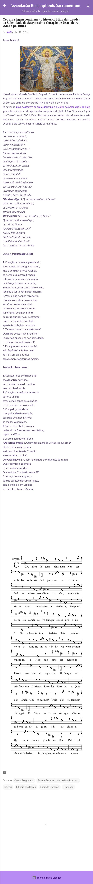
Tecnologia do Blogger (46, 877)
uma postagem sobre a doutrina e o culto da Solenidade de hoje (53, 106)
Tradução (68, 787)
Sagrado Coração (49, 787)
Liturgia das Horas (26, 787)
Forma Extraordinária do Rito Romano (58, 780)
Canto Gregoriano (24, 780)
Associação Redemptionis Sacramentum (45, 5)
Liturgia (8, 787)
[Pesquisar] (88, 7)
